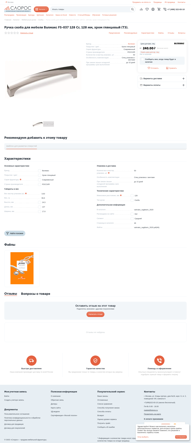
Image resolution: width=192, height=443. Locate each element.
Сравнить (171, 68)
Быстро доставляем (31, 368)
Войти (6, 396)
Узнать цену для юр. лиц (150, 52)
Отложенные (102, 400)
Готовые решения (109, 15)
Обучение (96, 15)
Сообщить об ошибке (106, 427)
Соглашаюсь (181, 437)
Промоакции (21, 15)
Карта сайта (55, 408)
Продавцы (157, 2)
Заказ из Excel (61, 15)
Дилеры (54, 404)
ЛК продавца (170, 2)
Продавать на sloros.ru (141, 2)
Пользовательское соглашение (16, 414)
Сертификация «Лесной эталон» (64, 415)
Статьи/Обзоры (84, 15)
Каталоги (49, 15)
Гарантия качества (95, 368)
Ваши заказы (102, 396)
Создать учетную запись (14, 400)
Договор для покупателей (14, 428)
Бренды (31, 15)
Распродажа (9, 15)
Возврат (100, 415)
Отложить (152, 68)
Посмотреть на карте (152, 414)
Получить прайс (103, 423)
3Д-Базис (40, 15)
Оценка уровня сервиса (107, 419)
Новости (72, 15)
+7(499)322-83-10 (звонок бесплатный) (159, 403)
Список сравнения (104, 404)
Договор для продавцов (13, 424)
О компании (55, 396)
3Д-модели (55, 412)
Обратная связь (57, 400)
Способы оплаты (104, 412)
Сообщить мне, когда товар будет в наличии (158, 60)
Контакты (181, 2)
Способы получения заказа (108, 408)
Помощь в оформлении (159, 368)
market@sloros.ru (151, 410)
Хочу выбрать (143, 437)
